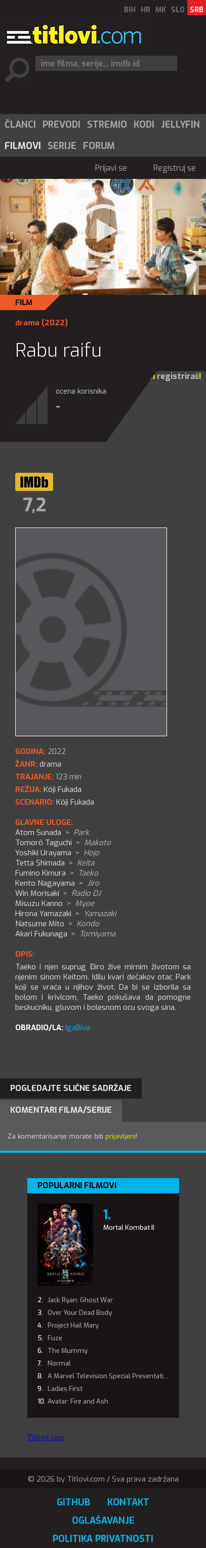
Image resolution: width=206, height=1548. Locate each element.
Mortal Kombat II (128, 1227)
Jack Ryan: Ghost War (80, 1300)
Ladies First (65, 1388)
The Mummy (68, 1350)
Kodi (144, 125)
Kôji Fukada (75, 802)
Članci (20, 125)
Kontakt (128, 1502)
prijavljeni (120, 1136)
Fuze (55, 1338)
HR (145, 10)
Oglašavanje (103, 1521)
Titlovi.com (46, 1437)
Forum (99, 146)
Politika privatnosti (103, 1539)
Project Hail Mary (73, 1325)
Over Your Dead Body (80, 1312)
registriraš (178, 376)
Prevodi (61, 125)
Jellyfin (180, 125)
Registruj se (174, 168)
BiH (130, 10)
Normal (59, 1363)
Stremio (107, 125)
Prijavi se (111, 168)
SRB (196, 10)
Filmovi (23, 146)
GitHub (73, 1502)
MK (160, 10)
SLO (178, 10)
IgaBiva (77, 1028)
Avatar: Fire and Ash (78, 1401)
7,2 (34, 505)
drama (27, 323)
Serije (62, 146)
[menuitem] (19, 124)
